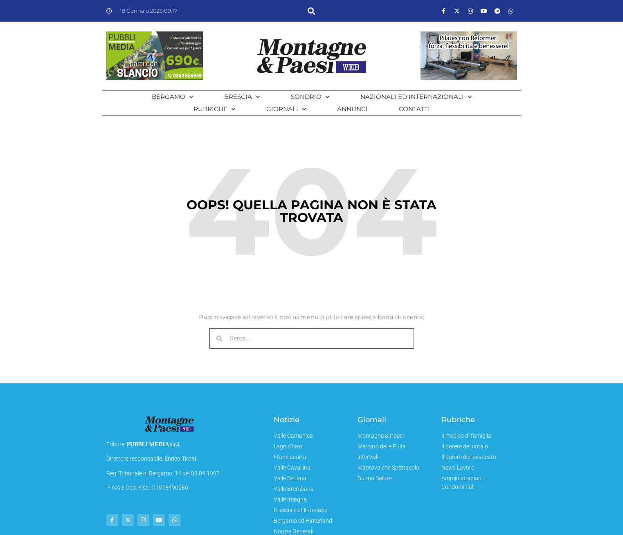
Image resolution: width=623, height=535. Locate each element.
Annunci (352, 109)
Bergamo (172, 97)
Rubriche (214, 109)
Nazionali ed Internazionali (416, 97)
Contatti (414, 109)
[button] (311, 11)
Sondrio (310, 97)
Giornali (286, 109)
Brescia (242, 97)
